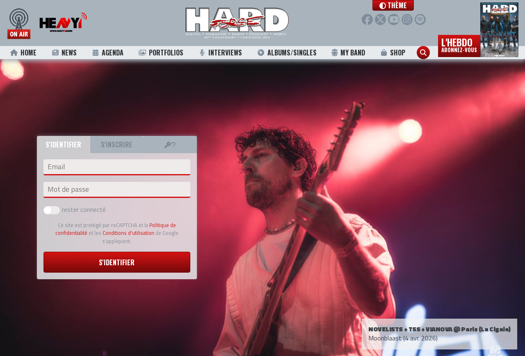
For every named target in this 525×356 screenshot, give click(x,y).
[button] (401, 5)
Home (23, 52)
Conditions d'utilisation (128, 233)
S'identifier (117, 262)
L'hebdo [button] (459, 44)
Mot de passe (68, 189)
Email (56, 166)
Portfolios (160, 52)
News (64, 52)
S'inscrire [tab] (116, 144)
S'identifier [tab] (63, 144)
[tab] (170, 144)
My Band (348, 52)
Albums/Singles (287, 52)
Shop (393, 52)
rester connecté (74, 209)
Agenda (107, 52)
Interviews (220, 52)
